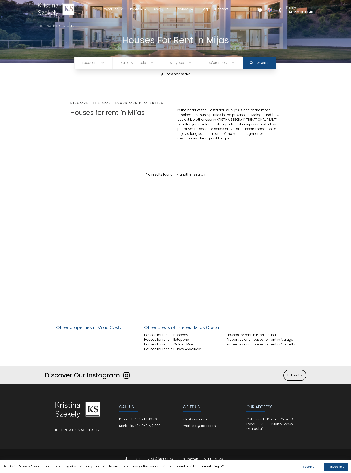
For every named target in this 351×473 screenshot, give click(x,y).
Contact (222, 9)
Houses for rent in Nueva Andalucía (172, 349)
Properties (112, 9)
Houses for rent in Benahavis (167, 335)
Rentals (138, 9)
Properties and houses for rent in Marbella (261, 344)
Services (184, 9)
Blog (204, 9)
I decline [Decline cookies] (308, 466)
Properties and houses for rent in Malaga (260, 339)
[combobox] (82, 62)
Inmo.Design (218, 458)
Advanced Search (175, 74)
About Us (161, 9)
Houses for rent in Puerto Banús (252, 335)
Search (259, 62)
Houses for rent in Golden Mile (168, 344)
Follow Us (294, 375)
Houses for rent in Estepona (166, 339)
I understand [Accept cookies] (336, 466)
